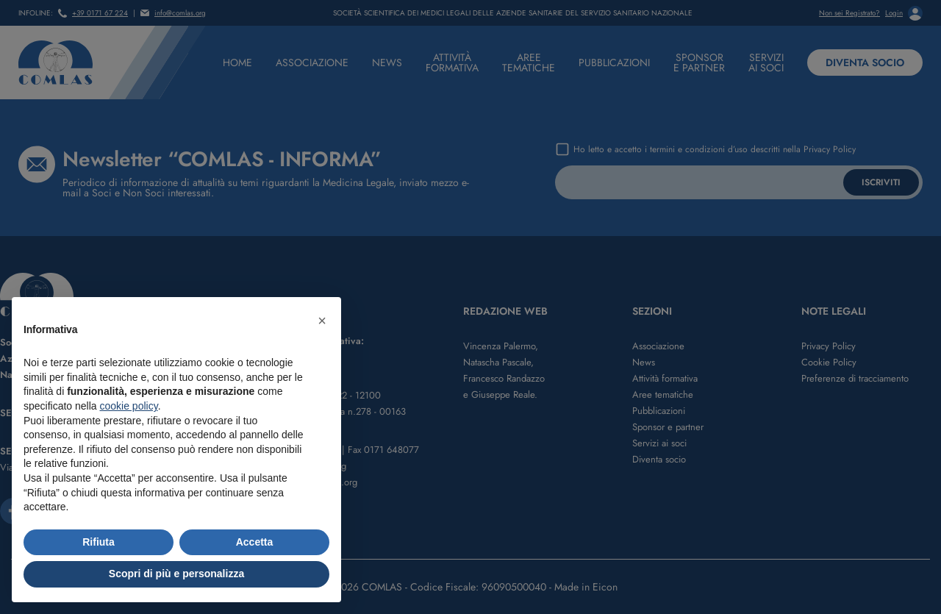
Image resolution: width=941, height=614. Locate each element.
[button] (322, 320)
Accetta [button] (254, 542)
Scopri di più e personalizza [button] (176, 573)
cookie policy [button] (129, 406)
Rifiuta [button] (98, 542)
